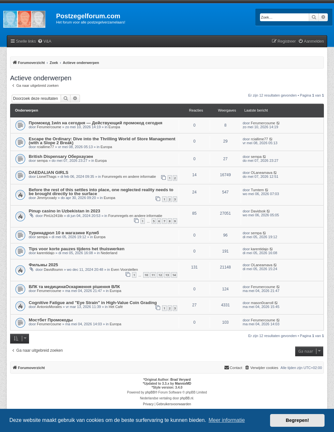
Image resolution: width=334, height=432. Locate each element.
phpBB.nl (186, 398)
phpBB (150, 392)
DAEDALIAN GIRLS (48, 172)
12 (160, 275)
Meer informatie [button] (226, 420)
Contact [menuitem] (233, 367)
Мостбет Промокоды (51, 319)
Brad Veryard (180, 379)
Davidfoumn (53, 269)
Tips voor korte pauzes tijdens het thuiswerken (77, 248)
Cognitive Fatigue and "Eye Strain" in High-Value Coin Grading (93, 302)
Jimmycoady (47, 198)
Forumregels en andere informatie (129, 176)
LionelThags (46, 176)
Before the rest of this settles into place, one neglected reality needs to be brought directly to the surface (101, 191)
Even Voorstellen (124, 269)
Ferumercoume (49, 127)
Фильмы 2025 (43, 264)
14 (174, 275)
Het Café (116, 307)
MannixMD (183, 383)
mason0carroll (262, 303)
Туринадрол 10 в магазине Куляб (64, 232)
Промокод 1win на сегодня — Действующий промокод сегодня (95, 122)
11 (153, 275)
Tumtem (257, 190)
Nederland (109, 253)
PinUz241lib (53, 216)
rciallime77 (45, 147)
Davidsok (258, 211)
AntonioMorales (49, 307)
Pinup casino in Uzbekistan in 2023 (64, 210)
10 (146, 275)
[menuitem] (44, 41)
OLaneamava (261, 173)
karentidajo (45, 253)
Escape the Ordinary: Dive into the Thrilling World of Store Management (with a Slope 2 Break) (102, 140)
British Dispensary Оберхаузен (61, 156)
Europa (114, 127)
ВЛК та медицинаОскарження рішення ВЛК (74, 286)
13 (167, 275)
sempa (42, 160)
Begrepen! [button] (297, 420)
